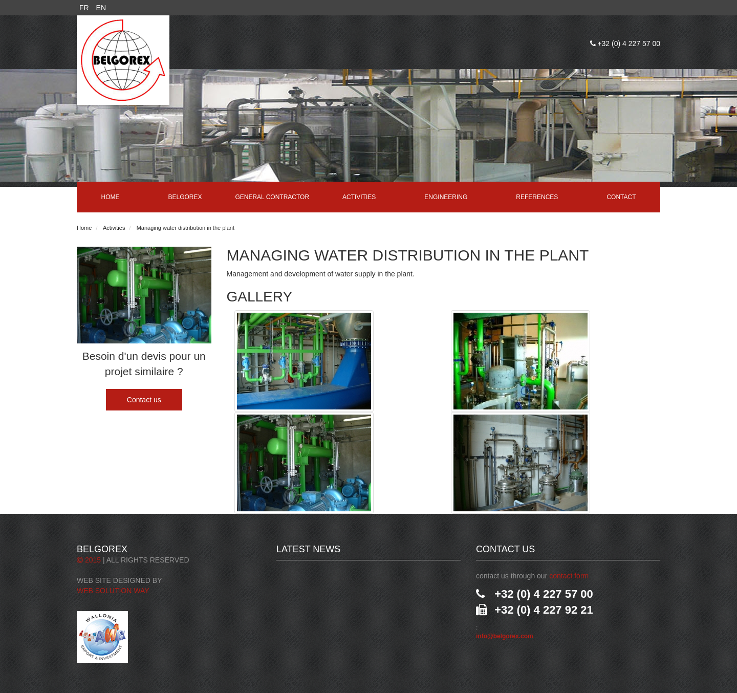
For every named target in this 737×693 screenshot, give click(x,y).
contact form (569, 576)
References (537, 197)
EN (101, 8)
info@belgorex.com (504, 636)
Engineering (445, 197)
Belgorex (185, 197)
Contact (621, 197)
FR (84, 8)
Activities (359, 197)
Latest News (308, 549)
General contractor (272, 197)
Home (110, 197)
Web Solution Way (113, 591)
